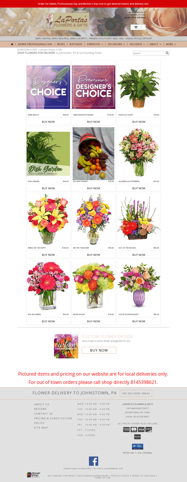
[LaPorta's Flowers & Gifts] (67, 29)
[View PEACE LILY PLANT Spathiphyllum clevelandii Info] (139, 87)
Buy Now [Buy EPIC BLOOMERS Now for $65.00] (48, 321)
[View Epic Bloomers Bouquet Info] (48, 286)
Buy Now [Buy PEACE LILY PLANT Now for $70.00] (138, 122)
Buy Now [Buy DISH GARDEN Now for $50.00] (48, 188)
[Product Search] (148, 53)
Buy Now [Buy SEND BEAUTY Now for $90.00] (48, 122)
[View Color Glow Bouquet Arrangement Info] (139, 286)
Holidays (137, 44)
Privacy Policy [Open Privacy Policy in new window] (120, 475)
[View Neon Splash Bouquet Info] (93, 286)
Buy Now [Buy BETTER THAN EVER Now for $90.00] (93, 255)
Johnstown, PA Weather (77, 468)
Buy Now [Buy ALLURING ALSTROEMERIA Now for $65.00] (138, 188)
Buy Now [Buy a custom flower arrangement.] (99, 350)
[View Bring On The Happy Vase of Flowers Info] (48, 220)
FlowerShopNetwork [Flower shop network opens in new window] (96, 475)
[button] (138, 27)
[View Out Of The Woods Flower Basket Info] (139, 220)
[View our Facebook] (93, 464)
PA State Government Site (108, 468)
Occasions (116, 44)
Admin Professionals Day (35, 44)
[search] (167, 53)
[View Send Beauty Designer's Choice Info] (48, 87)
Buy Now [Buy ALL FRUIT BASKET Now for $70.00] (93, 188)
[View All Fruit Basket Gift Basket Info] (93, 153)
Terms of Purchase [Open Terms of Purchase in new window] (144, 475)
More (171, 44)
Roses (61, 44)
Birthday (76, 44)
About (156, 44)
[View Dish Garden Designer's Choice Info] (48, 153)
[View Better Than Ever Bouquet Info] (93, 220)
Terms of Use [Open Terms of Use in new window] (103, 477)
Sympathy (95, 44)
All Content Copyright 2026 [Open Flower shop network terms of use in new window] (65, 475)
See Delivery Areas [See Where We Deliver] (136, 393)
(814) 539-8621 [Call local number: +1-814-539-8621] (138, 17)
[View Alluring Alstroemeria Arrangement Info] (139, 153)
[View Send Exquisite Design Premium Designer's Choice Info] (93, 87)
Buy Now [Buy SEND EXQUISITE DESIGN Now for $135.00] (93, 122)
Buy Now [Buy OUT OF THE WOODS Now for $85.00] (138, 255)
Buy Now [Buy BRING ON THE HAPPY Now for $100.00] (48, 255)
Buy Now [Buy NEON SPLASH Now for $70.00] (93, 321)
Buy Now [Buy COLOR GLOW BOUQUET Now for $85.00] (138, 321)
